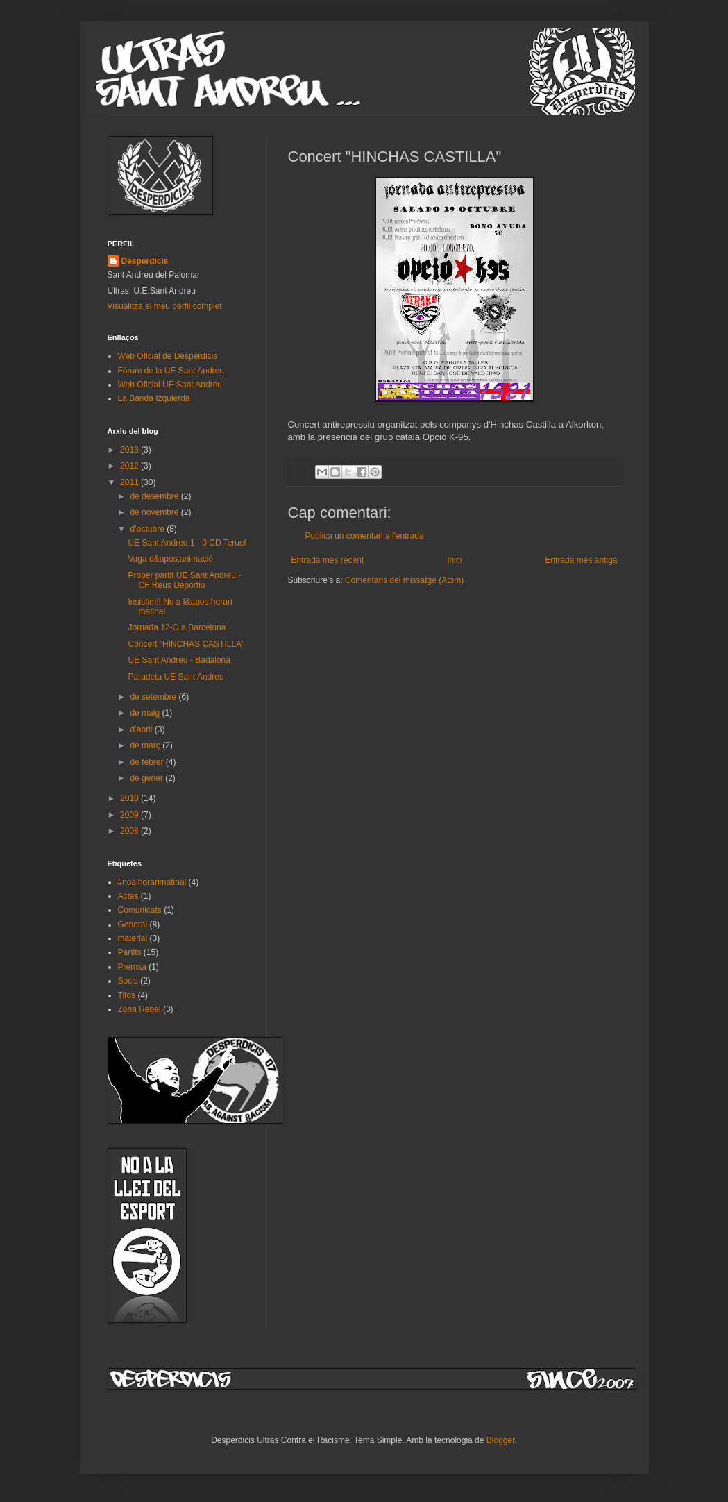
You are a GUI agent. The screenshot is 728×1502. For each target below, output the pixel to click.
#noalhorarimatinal (152, 882)
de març (146, 745)
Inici (454, 560)
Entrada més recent (327, 560)
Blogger (500, 1440)
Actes (128, 896)
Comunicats (140, 910)
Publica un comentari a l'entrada (364, 536)
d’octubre (148, 529)
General (133, 924)
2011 (130, 482)
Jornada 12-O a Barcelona (177, 627)
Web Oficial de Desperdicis (168, 356)
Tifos (127, 995)
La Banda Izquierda (154, 398)
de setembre (154, 697)
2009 (130, 815)
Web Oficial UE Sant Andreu (170, 384)
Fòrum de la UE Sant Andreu (171, 371)
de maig (146, 713)
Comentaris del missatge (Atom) (404, 580)
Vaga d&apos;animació (170, 559)
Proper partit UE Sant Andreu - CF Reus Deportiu (184, 580)
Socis (128, 981)
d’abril (142, 729)
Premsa (132, 967)
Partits (130, 952)
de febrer (147, 762)
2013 (130, 450)
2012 (130, 466)
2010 (130, 798)
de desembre (155, 496)
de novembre (155, 512)
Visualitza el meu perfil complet (165, 306)
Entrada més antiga (581, 560)
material (133, 938)
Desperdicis (145, 261)
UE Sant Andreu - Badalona (179, 660)
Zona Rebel (139, 1009)
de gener (147, 778)
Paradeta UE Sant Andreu (175, 677)
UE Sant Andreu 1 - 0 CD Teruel (187, 543)
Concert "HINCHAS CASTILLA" (186, 644)
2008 (130, 831)
